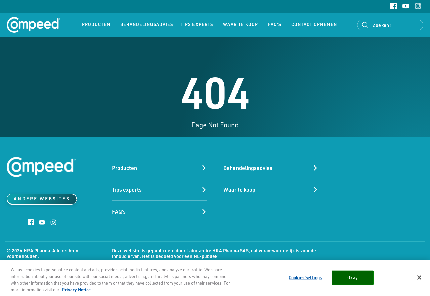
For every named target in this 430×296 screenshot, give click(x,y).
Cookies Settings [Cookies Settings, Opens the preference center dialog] (305, 279)
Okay (352, 279)
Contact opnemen (314, 24)
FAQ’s (274, 24)
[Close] (419, 278)
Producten (96, 24)
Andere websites (42, 198)
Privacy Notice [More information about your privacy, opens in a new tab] (76, 291)
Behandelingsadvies (145, 24)
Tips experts (197, 24)
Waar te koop (240, 24)
